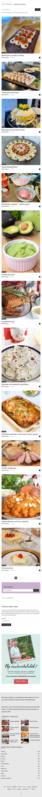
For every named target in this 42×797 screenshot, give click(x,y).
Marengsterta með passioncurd (13, 130)
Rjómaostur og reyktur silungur (13, 55)
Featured (4, 52)
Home (3, 1)
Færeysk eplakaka (14, 721)
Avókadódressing (8, 275)
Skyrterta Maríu (33, 721)
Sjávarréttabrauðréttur (10, 167)
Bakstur (3, 89)
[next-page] (25, 578)
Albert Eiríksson (5, 57)
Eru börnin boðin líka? (35, 740)
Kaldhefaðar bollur (34, 727)
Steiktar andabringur (9, 468)
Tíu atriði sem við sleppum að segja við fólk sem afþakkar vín (35, 735)
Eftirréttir (4, 201)
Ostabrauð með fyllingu (10, 93)
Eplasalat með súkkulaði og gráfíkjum (15, 384)
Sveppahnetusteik (8, 321)
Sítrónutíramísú (7, 568)
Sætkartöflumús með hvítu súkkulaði (15, 522)
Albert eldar (4, 598)
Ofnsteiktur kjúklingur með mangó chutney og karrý (20, 434)
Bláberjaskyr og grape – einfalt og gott (15, 204)
